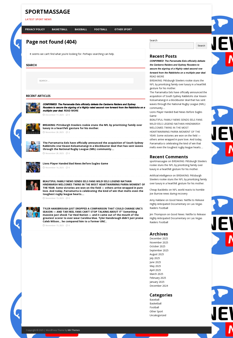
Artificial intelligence (161, 175)
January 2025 (157, 281)
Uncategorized (158, 315)
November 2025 (159, 242)
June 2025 (155, 262)
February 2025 (158, 277)
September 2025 (159, 250)
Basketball (60, 29)
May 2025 (155, 266)
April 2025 (155, 270)
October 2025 (157, 246)
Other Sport (123, 29)
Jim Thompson (158, 214)
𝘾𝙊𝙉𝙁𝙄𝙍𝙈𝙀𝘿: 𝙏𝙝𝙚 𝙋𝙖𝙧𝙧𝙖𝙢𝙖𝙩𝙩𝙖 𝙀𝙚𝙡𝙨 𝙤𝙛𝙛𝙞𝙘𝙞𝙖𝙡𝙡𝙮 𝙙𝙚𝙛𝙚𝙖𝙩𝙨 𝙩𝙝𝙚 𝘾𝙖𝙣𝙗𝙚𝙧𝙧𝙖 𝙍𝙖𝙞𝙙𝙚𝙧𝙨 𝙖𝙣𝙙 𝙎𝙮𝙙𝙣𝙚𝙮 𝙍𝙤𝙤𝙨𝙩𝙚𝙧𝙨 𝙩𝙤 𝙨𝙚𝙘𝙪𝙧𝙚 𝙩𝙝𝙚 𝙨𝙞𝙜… (94, 107)
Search (153, 40)
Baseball (81, 29)
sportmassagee (158, 161)
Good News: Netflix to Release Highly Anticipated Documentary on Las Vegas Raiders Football (177, 204)
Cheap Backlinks (159, 189)
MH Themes (74, 330)
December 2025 (159, 238)
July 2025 (155, 258)
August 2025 (157, 254)
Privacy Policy (35, 29)
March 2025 (156, 274)
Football (100, 29)
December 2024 (159, 285)
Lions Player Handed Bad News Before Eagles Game (75, 163)
